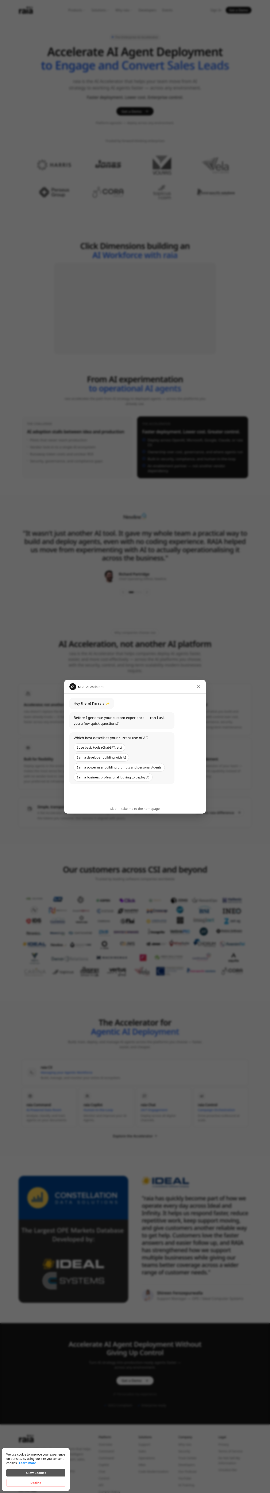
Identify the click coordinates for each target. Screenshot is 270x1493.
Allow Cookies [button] (36, 1473)
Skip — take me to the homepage (135, 808)
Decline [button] (35, 1483)
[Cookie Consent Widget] (36, 1469)
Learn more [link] (27, 1463)
